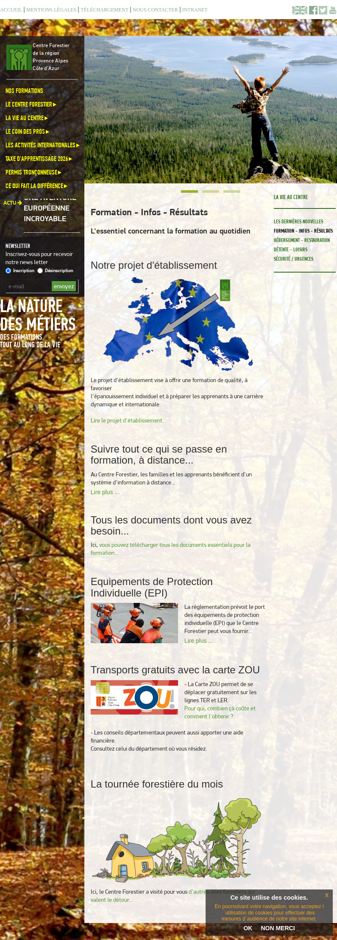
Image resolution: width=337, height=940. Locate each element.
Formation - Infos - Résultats (303, 231)
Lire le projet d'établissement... (128, 420)
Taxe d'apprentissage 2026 (39, 159)
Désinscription (55, 270)
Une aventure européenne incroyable (50, 210)
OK (247, 928)
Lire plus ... (105, 492)
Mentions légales (51, 10)
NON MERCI (278, 928)
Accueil (11, 10)
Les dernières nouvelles (298, 221)
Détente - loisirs (290, 249)
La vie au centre (27, 118)
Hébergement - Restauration (302, 240)
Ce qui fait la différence (37, 186)
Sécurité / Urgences (293, 259)
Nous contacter (155, 10)
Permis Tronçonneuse (34, 172)
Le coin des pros (28, 131)
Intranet (195, 10)
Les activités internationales (43, 145)
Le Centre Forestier (32, 104)
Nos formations (24, 91)
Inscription (20, 270)
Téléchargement (104, 10)
